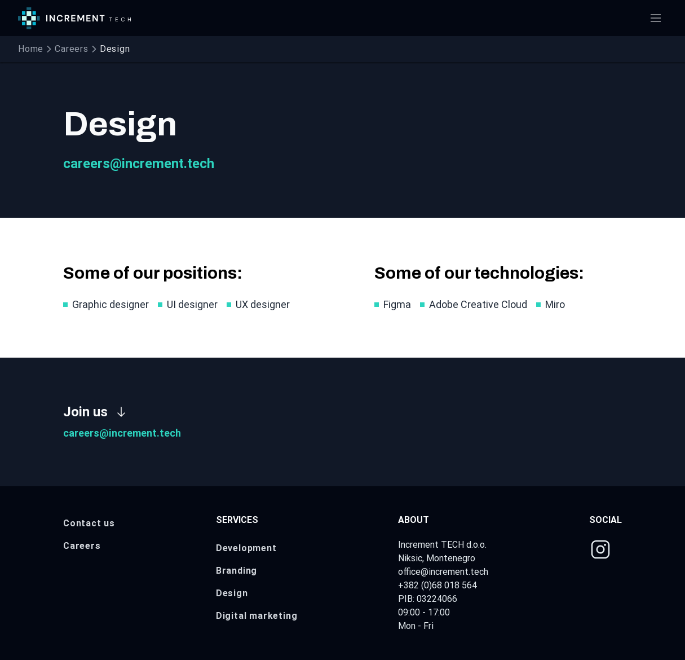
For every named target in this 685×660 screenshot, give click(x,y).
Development (246, 548)
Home (30, 48)
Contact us (89, 523)
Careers (72, 48)
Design (232, 593)
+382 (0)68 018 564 (437, 585)
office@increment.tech (443, 571)
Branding (236, 570)
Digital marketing (257, 615)
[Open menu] (655, 18)
